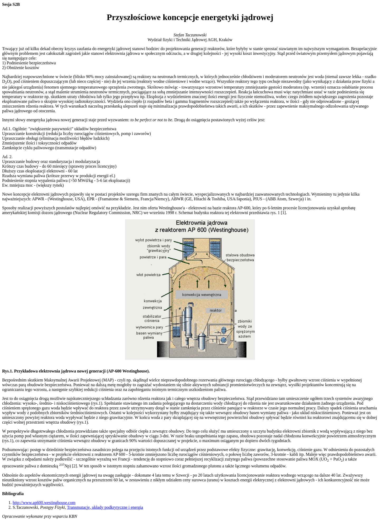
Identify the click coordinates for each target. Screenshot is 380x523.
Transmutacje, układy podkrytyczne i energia (105, 507)
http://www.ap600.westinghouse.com (44, 502)
